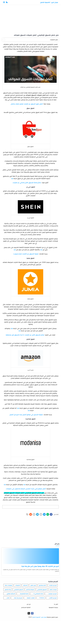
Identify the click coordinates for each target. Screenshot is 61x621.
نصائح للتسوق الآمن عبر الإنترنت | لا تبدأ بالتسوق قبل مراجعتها (25, 335)
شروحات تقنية (53, 589)
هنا (12, 178)
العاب (8, 597)
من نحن (28, 604)
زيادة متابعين (8, 589)
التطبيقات (17, 585)
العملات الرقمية (31, 597)
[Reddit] (30, 514)
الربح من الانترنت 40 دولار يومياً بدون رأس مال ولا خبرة (40, 566)
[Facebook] (51, 514)
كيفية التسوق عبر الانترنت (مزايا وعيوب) (25, 254)
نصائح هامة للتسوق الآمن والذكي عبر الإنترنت (27, 182)
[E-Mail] (41, 514)
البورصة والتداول (30, 589)
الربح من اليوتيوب (52, 593)
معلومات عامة (8, 585)
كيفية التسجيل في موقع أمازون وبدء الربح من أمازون (26, 414)
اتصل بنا (56, 604)
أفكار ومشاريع (42, 585)
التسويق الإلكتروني (42, 589)
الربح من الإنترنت (53, 585)
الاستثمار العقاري (11, 593)
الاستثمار (25, 585)
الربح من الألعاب (53, 597)
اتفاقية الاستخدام (25, 607)
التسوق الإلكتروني (18, 589)
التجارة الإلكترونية (24, 593)
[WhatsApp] (47, 514)
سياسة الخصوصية (53, 607)
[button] (7, 2)
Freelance (41, 597)
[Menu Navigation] (4, 2)
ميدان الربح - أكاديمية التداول (49, 2)
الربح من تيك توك (18, 597)
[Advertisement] (30, 19)
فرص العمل (33, 585)
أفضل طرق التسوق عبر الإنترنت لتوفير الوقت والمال (27, 104)
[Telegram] (37, 514)
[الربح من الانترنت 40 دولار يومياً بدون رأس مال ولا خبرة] (30, 556)
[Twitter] (44, 514)
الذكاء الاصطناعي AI (38, 593)
